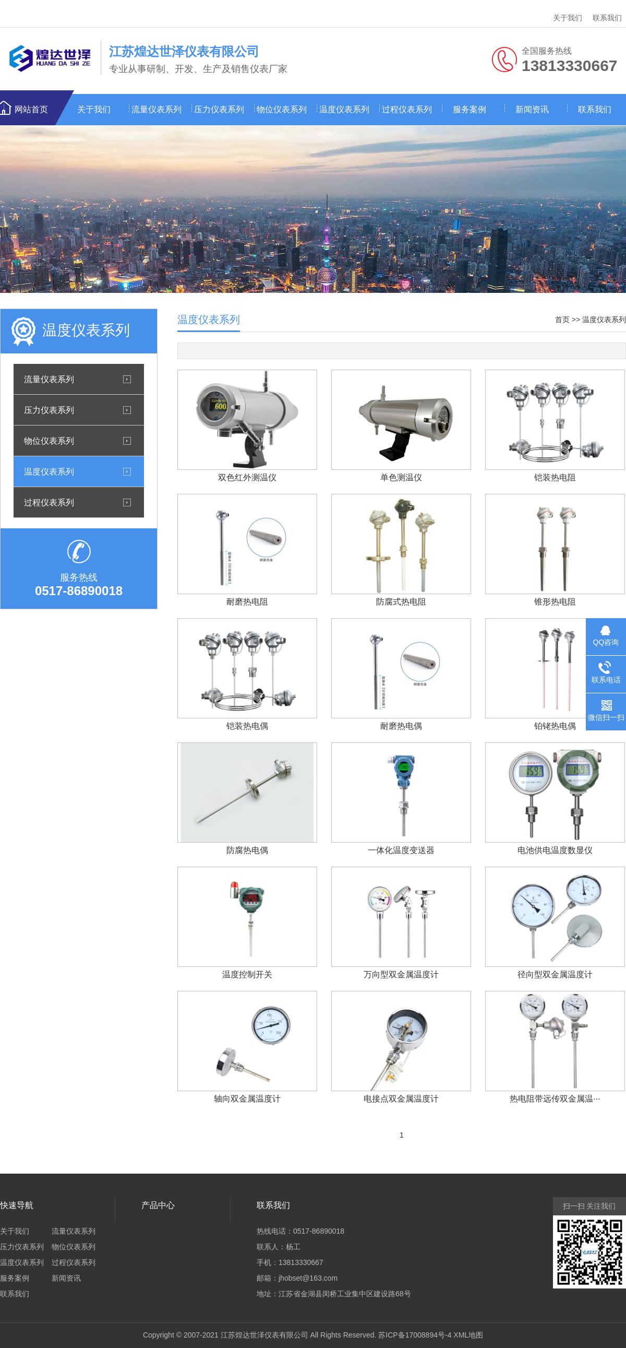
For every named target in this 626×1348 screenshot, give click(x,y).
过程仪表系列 (407, 109)
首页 (562, 319)
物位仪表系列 (282, 109)
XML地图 (468, 1335)
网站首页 (31, 109)
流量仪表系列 (156, 109)
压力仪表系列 (219, 109)
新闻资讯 (532, 109)
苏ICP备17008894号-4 (414, 1335)
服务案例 (469, 109)
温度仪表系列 (344, 109)
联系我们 (607, 18)
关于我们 (567, 18)
